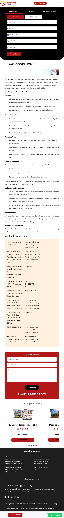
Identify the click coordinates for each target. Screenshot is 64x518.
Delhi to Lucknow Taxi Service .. (13, 461)
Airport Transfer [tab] (49, 11)
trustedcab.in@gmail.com (28, 485)
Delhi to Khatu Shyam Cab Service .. (14, 463)
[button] (29, 445)
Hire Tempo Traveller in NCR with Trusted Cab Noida (14, 284)
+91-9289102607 (40, 3)
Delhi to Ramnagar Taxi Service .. (42, 470)
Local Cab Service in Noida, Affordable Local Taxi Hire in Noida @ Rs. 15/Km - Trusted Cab (32, 256)
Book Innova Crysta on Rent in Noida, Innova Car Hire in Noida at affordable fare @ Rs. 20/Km (14, 317)
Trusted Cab (28, 312)
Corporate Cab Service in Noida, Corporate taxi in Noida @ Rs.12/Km (32, 245)
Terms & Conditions (22, 504)
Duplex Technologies (46, 508)
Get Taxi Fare (55, 515)
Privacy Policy (10, 504)
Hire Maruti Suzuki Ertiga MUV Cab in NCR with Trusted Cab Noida (32, 339)
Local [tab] (32, 11)
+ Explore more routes (32, 479)
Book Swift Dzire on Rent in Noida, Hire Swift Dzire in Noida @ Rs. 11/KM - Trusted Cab (14, 304)
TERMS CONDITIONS (14, 327)
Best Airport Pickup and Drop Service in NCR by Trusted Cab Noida (14, 293)
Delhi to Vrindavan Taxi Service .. (13, 467)
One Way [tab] (15, 17)
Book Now (23, 440)
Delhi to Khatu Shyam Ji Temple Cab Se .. (15, 470)
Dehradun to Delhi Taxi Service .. (42, 459)
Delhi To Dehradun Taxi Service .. (13, 459)
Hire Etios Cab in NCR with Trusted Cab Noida (14, 243)
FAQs (50, 504)
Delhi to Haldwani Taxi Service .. (13, 457)
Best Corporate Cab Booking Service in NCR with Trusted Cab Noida (14, 339)
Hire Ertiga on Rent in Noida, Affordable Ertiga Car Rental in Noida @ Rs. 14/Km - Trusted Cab (32, 304)
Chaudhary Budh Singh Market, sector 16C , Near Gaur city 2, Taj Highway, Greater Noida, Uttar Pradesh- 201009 (29, 490)
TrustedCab (28, 266)
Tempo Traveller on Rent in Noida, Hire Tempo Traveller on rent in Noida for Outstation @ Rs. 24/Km (14, 271)
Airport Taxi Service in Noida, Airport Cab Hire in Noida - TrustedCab (32, 329)
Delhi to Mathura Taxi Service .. (41, 463)
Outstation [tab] (13, 11)
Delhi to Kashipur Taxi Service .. (13, 474)
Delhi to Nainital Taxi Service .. (13, 472)
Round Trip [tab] (33, 17)
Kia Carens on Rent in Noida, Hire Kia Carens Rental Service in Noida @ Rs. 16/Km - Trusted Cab (14, 257)
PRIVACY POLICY (30, 291)
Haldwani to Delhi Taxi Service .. (42, 457)
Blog (55, 504)
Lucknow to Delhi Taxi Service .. (41, 461)
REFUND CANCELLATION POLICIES (30, 284)
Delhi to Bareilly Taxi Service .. (41, 467)
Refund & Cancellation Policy (38, 504)
